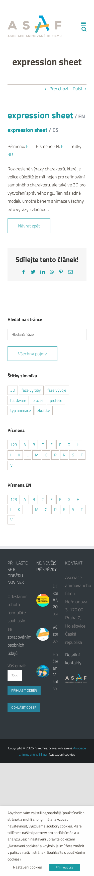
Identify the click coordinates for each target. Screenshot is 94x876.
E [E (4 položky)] (51, 445)
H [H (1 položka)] (78, 445)
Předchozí (58, 88)
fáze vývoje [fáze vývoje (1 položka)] (56, 390)
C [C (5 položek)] (43, 445)
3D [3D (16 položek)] (12, 390)
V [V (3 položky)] (11, 520)
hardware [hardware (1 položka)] (18, 400)
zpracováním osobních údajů (20, 645)
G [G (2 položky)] (69, 445)
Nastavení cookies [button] (27, 867)
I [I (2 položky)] (10, 455)
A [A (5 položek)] (25, 445)
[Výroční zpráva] (42, 634)
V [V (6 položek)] (11, 465)
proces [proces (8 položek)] (38, 400)
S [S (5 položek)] (73, 455)
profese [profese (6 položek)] (56, 400)
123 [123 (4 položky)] (13, 445)
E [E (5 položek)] (51, 499)
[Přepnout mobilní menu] (83, 23)
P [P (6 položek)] (55, 455)
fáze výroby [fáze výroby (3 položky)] (31, 390)
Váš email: (17, 665)
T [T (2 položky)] (82, 455)
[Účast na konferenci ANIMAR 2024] (42, 600)
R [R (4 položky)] (64, 455)
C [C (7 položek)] (43, 499)
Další (77, 88)
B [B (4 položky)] (34, 445)
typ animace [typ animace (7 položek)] (20, 410)
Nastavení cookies (62, 754)
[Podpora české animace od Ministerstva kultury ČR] (42, 671)
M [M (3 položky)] (36, 455)
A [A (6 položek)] (25, 499)
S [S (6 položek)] (73, 509)
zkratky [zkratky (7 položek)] (43, 410)
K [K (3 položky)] (19, 455)
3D (10, 154)
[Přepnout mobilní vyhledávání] (83, 29)
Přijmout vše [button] (64, 867)
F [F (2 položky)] (60, 445)
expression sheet (46, 121)
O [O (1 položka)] (46, 455)
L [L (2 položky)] (28, 455)
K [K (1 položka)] (19, 509)
